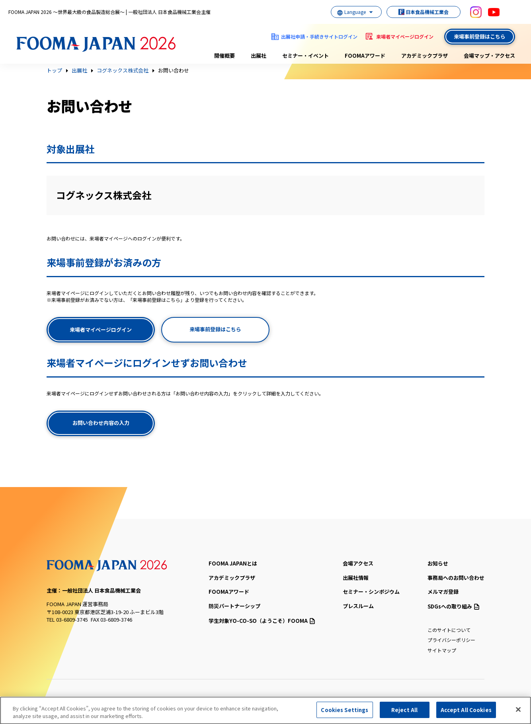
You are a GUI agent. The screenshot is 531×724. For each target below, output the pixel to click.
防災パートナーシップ (234, 606)
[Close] (518, 712)
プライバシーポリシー (451, 639)
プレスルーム (358, 606)
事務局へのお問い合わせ (456, 577)
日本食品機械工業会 (419, 11)
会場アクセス (358, 563)
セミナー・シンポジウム (371, 591)
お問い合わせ (173, 70)
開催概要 (224, 55)
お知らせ (438, 563)
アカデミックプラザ (424, 55)
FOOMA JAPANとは (233, 563)
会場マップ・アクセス (489, 55)
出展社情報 (356, 577)
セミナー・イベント (305, 55)
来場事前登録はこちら (480, 36)
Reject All (404, 712)
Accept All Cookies (466, 712)
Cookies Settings (344, 712)
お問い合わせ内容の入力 (100, 423)
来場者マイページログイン (404, 36)
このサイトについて (449, 629)
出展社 (258, 55)
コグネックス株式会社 (122, 70)
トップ (54, 70)
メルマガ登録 (443, 591)
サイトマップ (442, 650)
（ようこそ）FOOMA (262, 620)
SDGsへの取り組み (453, 606)
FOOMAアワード (365, 55)
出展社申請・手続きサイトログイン (319, 36)
